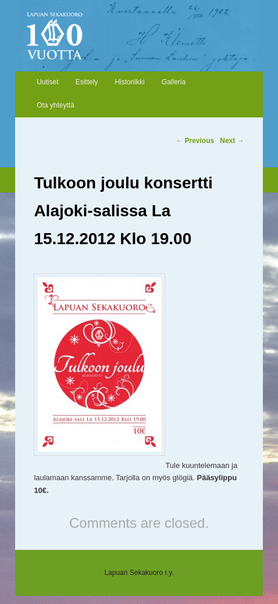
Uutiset (47, 82)
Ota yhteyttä (55, 105)
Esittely (87, 82)
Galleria (174, 82)
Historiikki (129, 82)
